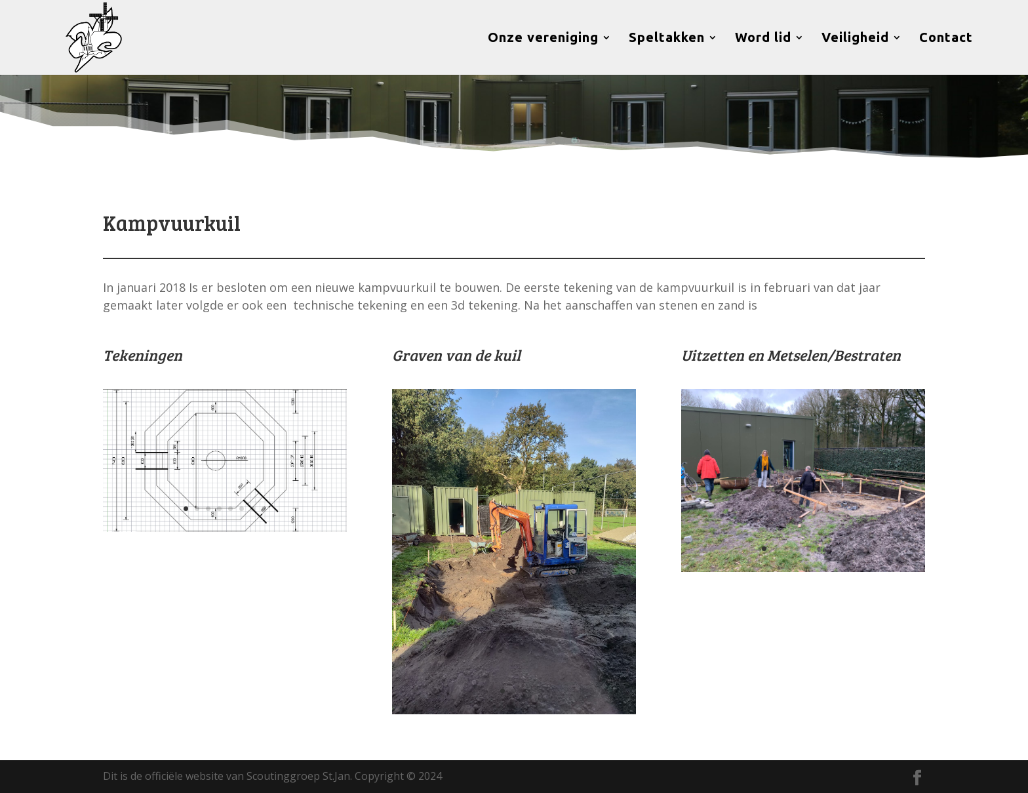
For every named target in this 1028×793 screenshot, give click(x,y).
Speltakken (667, 39)
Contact (946, 39)
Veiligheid (855, 39)
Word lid (763, 39)
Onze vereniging (543, 39)
